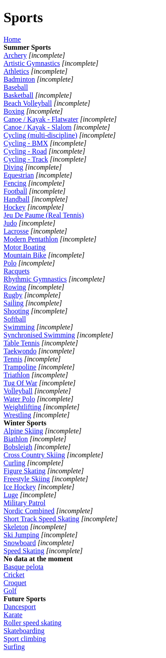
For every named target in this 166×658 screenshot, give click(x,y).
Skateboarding (24, 630)
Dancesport (20, 606)
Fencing (15, 183)
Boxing (14, 111)
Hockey (15, 207)
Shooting (16, 311)
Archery (15, 55)
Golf (10, 591)
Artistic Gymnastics (32, 63)
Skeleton (16, 527)
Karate (13, 614)
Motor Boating (25, 247)
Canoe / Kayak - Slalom (38, 127)
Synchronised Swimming (39, 335)
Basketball (19, 95)
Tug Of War (20, 383)
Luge (11, 495)
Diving (13, 167)
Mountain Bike (25, 255)
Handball (17, 199)
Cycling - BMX (26, 143)
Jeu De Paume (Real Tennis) (44, 215)
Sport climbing (25, 638)
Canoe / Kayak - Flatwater (41, 119)
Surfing (14, 646)
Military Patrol (25, 503)
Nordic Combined (29, 511)
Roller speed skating (33, 622)
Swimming (19, 327)
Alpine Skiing (23, 431)
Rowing (15, 287)
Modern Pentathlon (31, 239)
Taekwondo (20, 351)
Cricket (14, 575)
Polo (10, 263)
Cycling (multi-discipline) (40, 135)
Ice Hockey (20, 487)
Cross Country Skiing (34, 455)
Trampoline (20, 367)
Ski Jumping (21, 535)
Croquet (15, 583)
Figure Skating (25, 471)
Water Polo (19, 399)
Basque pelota (23, 567)
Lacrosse (16, 231)
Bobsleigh (18, 447)
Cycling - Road (25, 151)
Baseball (16, 87)
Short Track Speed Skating (41, 519)
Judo (10, 223)
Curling (14, 463)
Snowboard (20, 543)
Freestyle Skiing (27, 479)
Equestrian (19, 175)
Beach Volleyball (28, 103)
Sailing (13, 303)
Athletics (16, 71)
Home (12, 39)
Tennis (13, 359)
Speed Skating (24, 551)
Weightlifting (22, 407)
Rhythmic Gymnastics (35, 279)
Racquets (17, 271)
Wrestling (17, 415)
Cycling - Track (26, 159)
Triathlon (17, 375)
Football (15, 191)
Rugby (13, 295)
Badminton (19, 79)
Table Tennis (21, 343)
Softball (15, 319)
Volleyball (18, 391)
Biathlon (16, 439)
